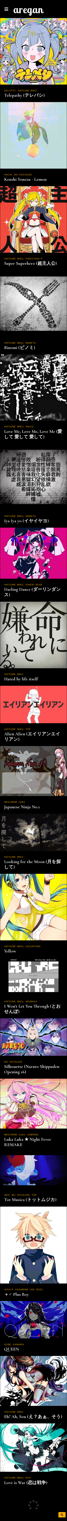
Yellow (10, 951)
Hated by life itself (21, 679)
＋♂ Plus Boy (16, 1294)
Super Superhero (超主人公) (30, 263)
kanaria (18, 1345)
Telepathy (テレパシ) (24, 95)
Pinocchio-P (34, 259)
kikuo (30, 427)
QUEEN (11, 1349)
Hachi (8, 175)
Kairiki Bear (34, 585)
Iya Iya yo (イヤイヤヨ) (26, 521)
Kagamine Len (24, 1290)
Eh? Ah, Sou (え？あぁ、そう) (33, 1416)
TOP (28, 729)
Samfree (33, 1135)
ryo (28, 1478)
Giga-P (8, 1290)
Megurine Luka (14, 802)
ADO (7, 1195)
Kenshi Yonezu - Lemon (25, 179)
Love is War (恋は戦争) (25, 1482)
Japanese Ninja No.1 (22, 807)
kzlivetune (33, 947)
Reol (39, 1290)
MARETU (31, 343)
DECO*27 (10, 91)
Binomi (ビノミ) (19, 347)
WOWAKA (31, 1002)
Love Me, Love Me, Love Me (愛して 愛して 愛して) (33, 434)
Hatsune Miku (27, 91)
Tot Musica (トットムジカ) (30, 1199)
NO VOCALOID (23, 175)
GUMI (7, 1345)
